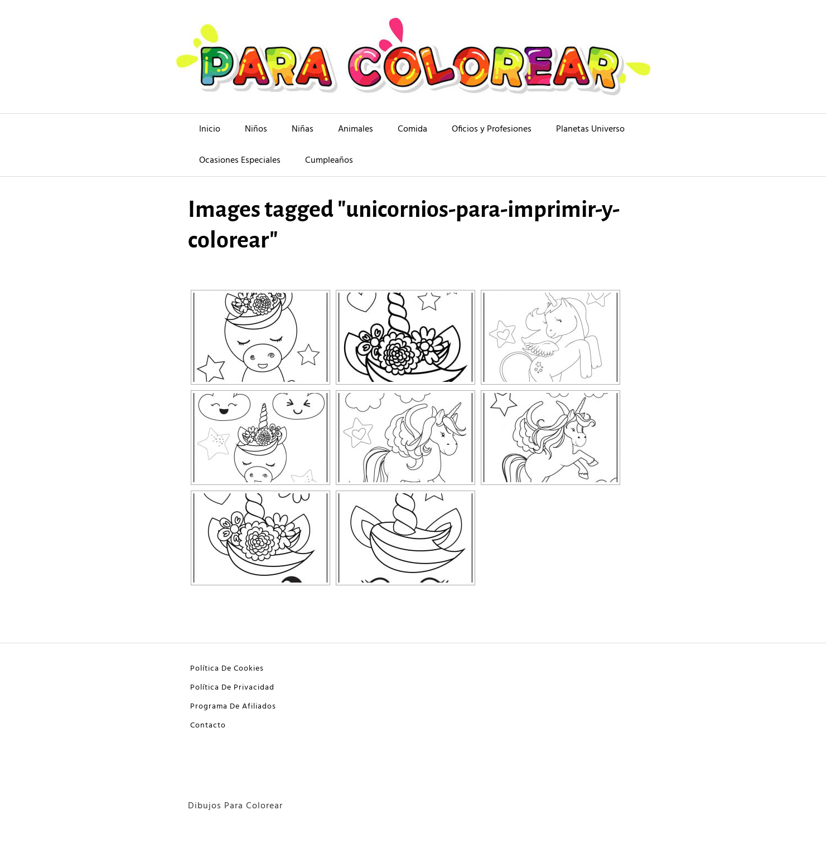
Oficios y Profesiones (492, 129)
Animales (355, 129)
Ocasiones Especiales (240, 160)
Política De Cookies (227, 668)
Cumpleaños (329, 160)
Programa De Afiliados (233, 706)
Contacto (208, 725)
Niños (256, 129)
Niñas (302, 129)
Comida (412, 129)
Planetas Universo (590, 129)
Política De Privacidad (232, 687)
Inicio (209, 129)
